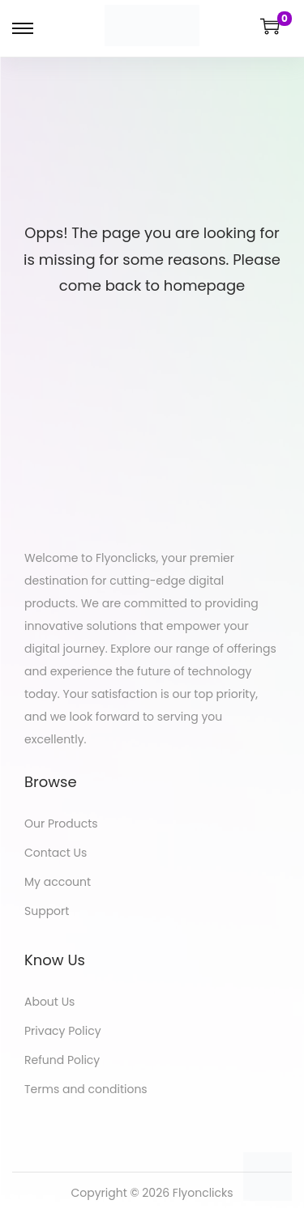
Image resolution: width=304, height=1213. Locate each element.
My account (57, 882)
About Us (49, 1002)
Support (46, 911)
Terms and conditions (86, 1089)
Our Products (61, 823)
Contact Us (55, 853)
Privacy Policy (62, 1031)
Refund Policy (62, 1060)
